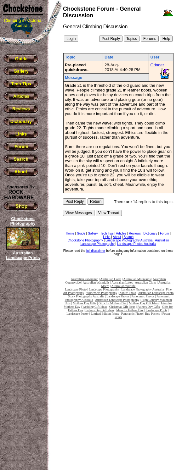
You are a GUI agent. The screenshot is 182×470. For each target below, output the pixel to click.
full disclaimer (95, 250)
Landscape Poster (77, 313)
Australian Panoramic (84, 279)
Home (70, 233)
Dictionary (150, 233)
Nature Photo (127, 293)
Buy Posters (152, 313)
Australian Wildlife (123, 286)
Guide (81, 233)
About (117, 237)
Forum (164, 233)
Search (128, 237)
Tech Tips (107, 233)
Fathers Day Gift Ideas (99, 310)
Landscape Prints (157, 310)
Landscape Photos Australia (136, 244)
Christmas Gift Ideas (122, 306)
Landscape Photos (117, 296)
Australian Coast (110, 279)
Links (106, 237)
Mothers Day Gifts (84, 303)
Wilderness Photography (101, 293)
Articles (121, 233)
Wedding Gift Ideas (94, 306)
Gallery (93, 233)
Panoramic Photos (143, 296)
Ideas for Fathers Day (129, 310)
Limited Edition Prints (105, 313)
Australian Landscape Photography (117, 299)
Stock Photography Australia (86, 296)
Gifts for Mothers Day (113, 303)
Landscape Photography (104, 289)
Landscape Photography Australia (129, 240)
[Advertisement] (22, 369)
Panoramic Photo (132, 313)
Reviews (135, 233)
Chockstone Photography (85, 240)
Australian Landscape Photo (156, 293)
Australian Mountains (137, 279)
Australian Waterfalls (96, 282)
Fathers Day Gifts (149, 306)
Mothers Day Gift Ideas (144, 303)
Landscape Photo (76, 289)
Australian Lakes (122, 282)
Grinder (157, 65)
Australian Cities (145, 282)
